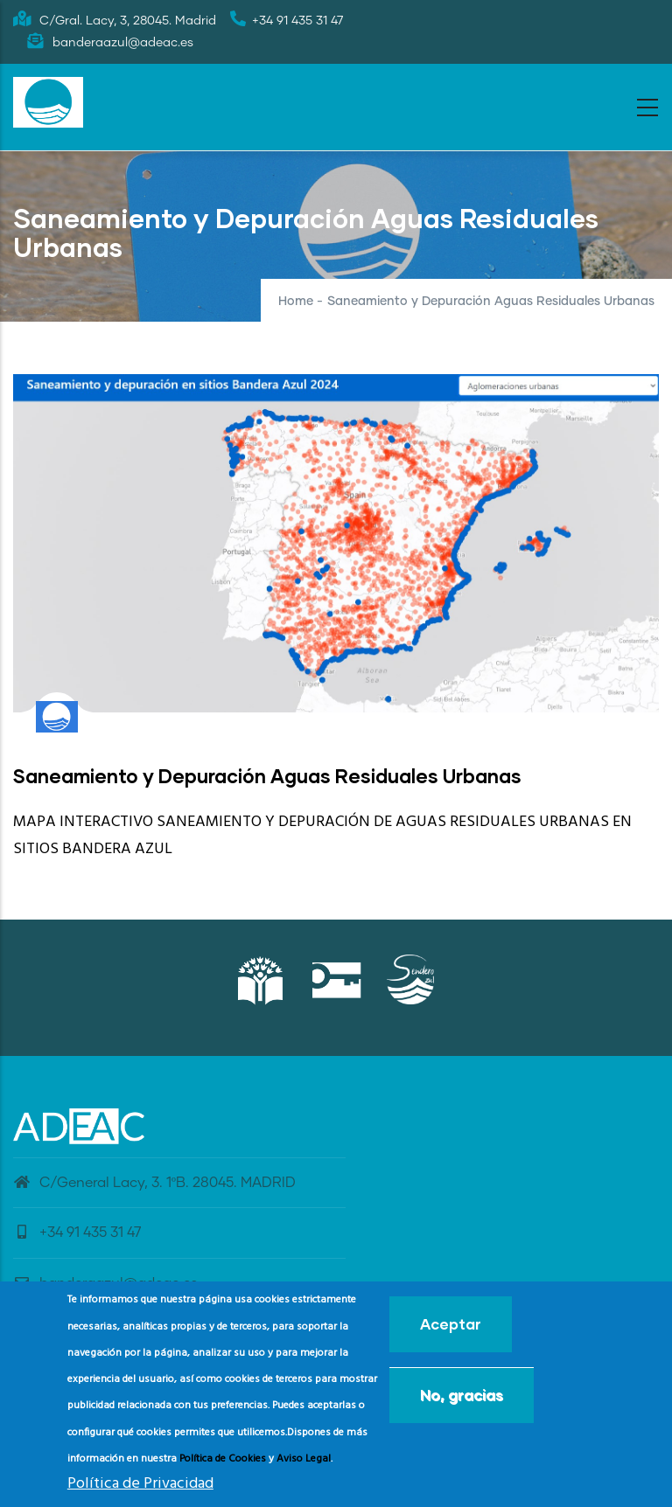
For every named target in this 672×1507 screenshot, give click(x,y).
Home (295, 301)
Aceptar (450, 1329)
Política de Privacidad (140, 1489)
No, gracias (461, 1400)
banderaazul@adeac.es (105, 1283)
